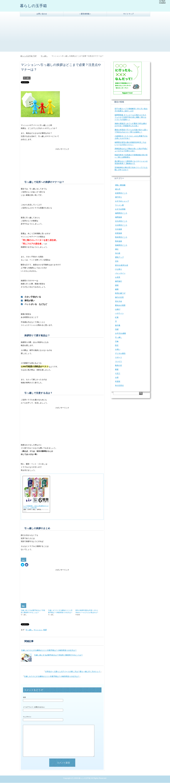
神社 (117, 249)
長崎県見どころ (121, 245)
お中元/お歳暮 (120, 333)
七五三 (117, 374)
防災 (117, 346)
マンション (38, 630)
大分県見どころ (121, 225)
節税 (117, 285)
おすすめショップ (122, 201)
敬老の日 (118, 366)
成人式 (117, 189)
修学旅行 (118, 281)
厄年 (117, 261)
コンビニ (118, 362)
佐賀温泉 (118, 233)
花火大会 (118, 301)
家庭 (117, 370)
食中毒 (117, 325)
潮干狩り (118, 197)
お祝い (117, 350)
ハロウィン (119, 313)
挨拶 (45, 630)
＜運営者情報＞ (85, 14)
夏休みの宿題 (120, 305)
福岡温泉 (118, 217)
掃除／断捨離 (120, 185)
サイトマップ (128, 14)
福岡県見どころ (121, 213)
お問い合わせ (42, 14)
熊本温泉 (118, 241)
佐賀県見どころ (121, 193)
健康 (117, 289)
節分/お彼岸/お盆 (121, 265)
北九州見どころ (121, 221)
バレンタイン (120, 273)
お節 (117, 378)
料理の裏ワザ (120, 293)
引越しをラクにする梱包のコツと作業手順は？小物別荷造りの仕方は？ (49, 650)
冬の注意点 (119, 386)
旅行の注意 (119, 297)
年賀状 (117, 382)
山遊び (117, 309)
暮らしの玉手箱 (34, 6)
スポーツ (118, 358)
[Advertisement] (85, 35)
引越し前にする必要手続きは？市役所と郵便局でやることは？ (58, 655)
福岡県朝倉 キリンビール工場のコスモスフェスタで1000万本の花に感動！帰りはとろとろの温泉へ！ (130, 117)
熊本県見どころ (121, 237)
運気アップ (119, 257)
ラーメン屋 (119, 205)
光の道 (117, 253)
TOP (28, 56)
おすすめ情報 (120, 209)
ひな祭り (118, 269)
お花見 (117, 277)
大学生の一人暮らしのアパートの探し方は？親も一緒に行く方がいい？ (73, 672)
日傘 (117, 342)
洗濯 (117, 329)
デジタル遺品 (120, 354)
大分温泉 (118, 229)
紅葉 (117, 317)
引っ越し (27, 78)
